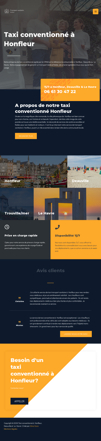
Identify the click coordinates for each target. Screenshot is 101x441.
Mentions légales (10, 433)
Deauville (81, 180)
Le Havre (47, 218)
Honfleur (13, 180)
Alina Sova (34, 430)
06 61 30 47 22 (61, 91)
